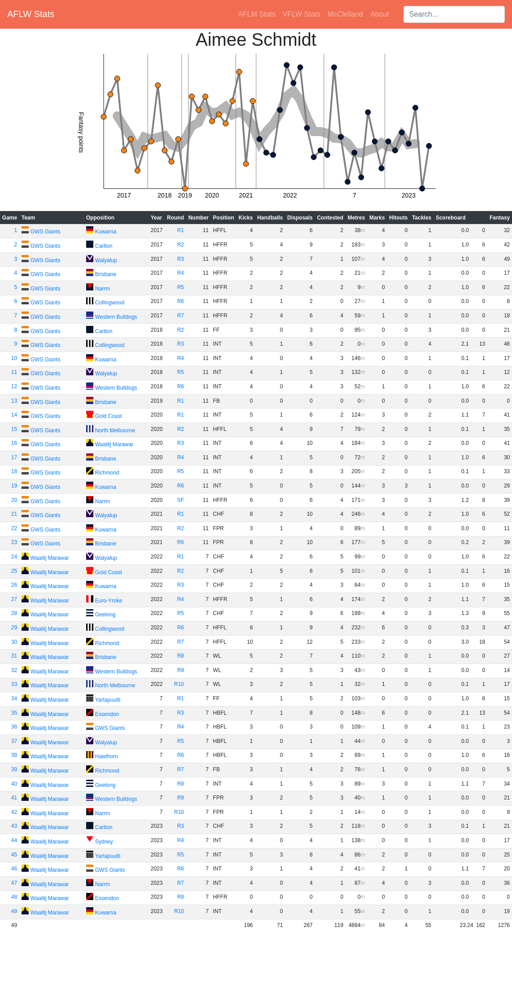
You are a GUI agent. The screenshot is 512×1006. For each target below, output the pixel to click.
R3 (180, 259)
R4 (180, 273)
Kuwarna (105, 231)
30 (14, 642)
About (379, 14)
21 (14, 514)
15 (14, 429)
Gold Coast (108, 416)
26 (14, 585)
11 (14, 372)
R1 (180, 230)
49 (14, 911)
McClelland (345, 14)
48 (14, 897)
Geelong (105, 614)
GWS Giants (46, 231)
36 (14, 727)
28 (14, 613)
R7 (180, 315)
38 (14, 755)
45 (14, 855)
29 (14, 627)
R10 (179, 684)
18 (14, 471)
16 (14, 443)
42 (14, 812)
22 (14, 528)
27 (14, 599)
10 (14, 358)
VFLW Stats (301, 14)
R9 (180, 670)
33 (14, 684)
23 (14, 542)
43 (14, 826)
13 (14, 401)
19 (14, 486)
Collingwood (109, 302)
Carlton (104, 246)
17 (14, 457)
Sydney (104, 842)
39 (14, 769)
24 (14, 557)
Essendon (107, 714)
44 (14, 840)
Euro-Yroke (109, 600)
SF (180, 500)
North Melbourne (115, 430)
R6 (180, 301)
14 (14, 415)
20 (14, 500)
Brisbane (105, 274)
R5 (180, 287)
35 (14, 713)
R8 (180, 656)
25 (14, 571)
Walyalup (106, 260)
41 (14, 798)
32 (14, 670)
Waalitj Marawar (114, 444)
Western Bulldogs (116, 317)
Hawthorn (106, 756)
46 (14, 868)
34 (14, 698)
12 (14, 386)
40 (14, 784)
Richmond (107, 473)
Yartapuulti (107, 700)
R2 (180, 245)
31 (14, 656)
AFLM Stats (257, 14)
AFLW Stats (30, 14)
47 (14, 883)
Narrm (102, 289)
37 (14, 741)
